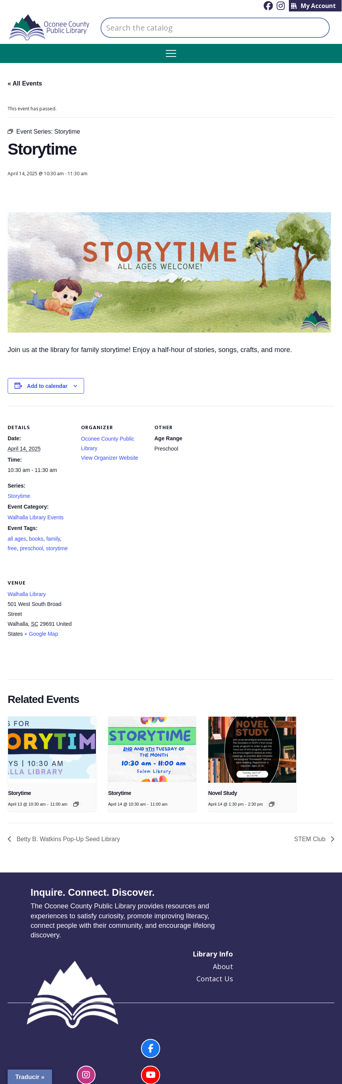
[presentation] (52, 749)
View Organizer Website (109, 458)
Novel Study (222, 793)
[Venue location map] (121, 613)
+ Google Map (41, 634)
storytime (57, 548)
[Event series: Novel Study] (271, 804)
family (53, 539)
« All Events (25, 83)
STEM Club (310, 839)
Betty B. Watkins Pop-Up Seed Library (67, 839)
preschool (31, 548)
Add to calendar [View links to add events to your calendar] (47, 386)
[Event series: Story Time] (76, 804)
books (36, 539)
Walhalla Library (27, 594)
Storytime (19, 496)
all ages (17, 539)
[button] (171, 53)
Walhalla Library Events (36, 517)
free (12, 548)
